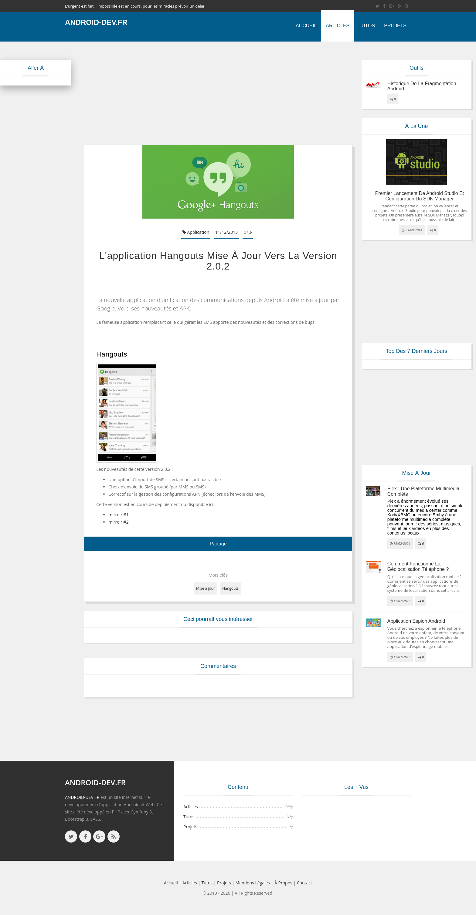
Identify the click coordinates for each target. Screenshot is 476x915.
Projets (395, 25)
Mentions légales (253, 883)
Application (195, 232)
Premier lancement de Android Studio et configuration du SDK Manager (419, 196)
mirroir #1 (118, 515)
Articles (337, 25)
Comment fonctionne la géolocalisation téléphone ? (418, 566)
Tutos (367, 25)
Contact (304, 883)
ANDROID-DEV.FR (82, 797)
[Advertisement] (218, 93)
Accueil (306, 25)
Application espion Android (416, 621)
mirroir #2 (118, 522)
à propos (283, 883)
